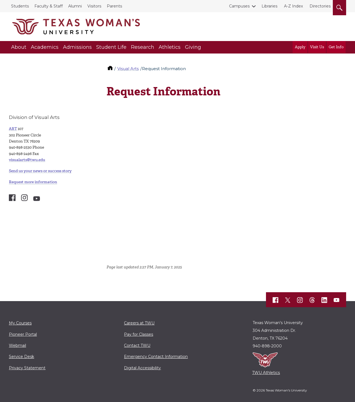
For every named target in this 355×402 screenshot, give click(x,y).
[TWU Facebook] (275, 300)
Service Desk (21, 356)
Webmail (17, 345)
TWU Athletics (266, 372)
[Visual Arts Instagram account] (24, 197)
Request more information (33, 182)
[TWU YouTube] (336, 300)
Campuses (240, 6)
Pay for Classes (138, 334)
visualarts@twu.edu (27, 159)
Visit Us (317, 47)
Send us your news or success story (40, 171)
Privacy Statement (27, 367)
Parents (114, 6)
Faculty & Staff (48, 6)
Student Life (111, 47)
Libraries (269, 6)
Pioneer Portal (23, 334)
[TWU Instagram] (300, 300)
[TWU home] (110, 68)
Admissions (77, 47)
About (18, 47)
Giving (193, 47)
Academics (45, 47)
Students (20, 6)
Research (142, 47)
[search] (339, 6)
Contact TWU (137, 345)
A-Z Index (293, 6)
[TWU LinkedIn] (324, 300)
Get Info (336, 47)
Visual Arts (128, 68)
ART (13, 128)
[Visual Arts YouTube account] (36, 198)
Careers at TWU (139, 322)
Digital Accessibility (142, 367)
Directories (320, 6)
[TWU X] (288, 300)
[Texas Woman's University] (76, 26)
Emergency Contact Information (156, 356)
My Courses (20, 322)
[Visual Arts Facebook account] (12, 197)
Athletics (170, 47)
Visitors (94, 6)
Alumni (75, 6)
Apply (300, 47)
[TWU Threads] (312, 300)
